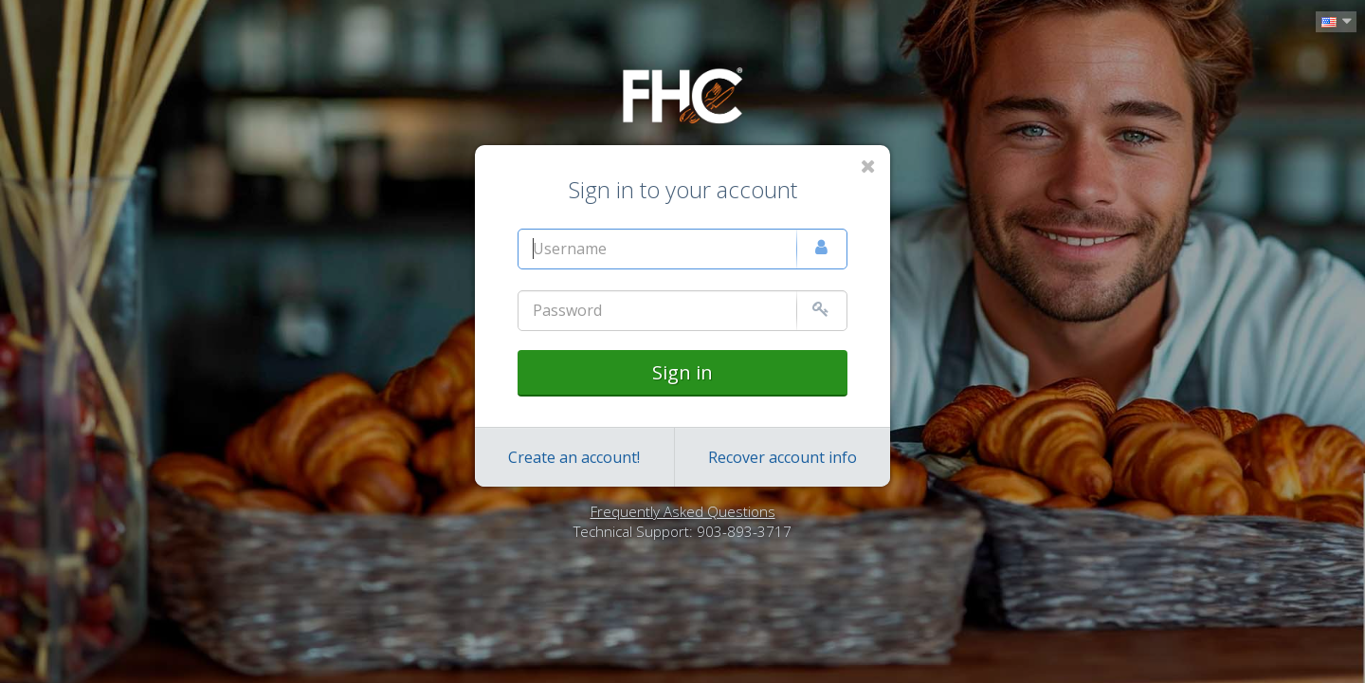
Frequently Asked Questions (683, 511)
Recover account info (782, 457)
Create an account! (574, 457)
